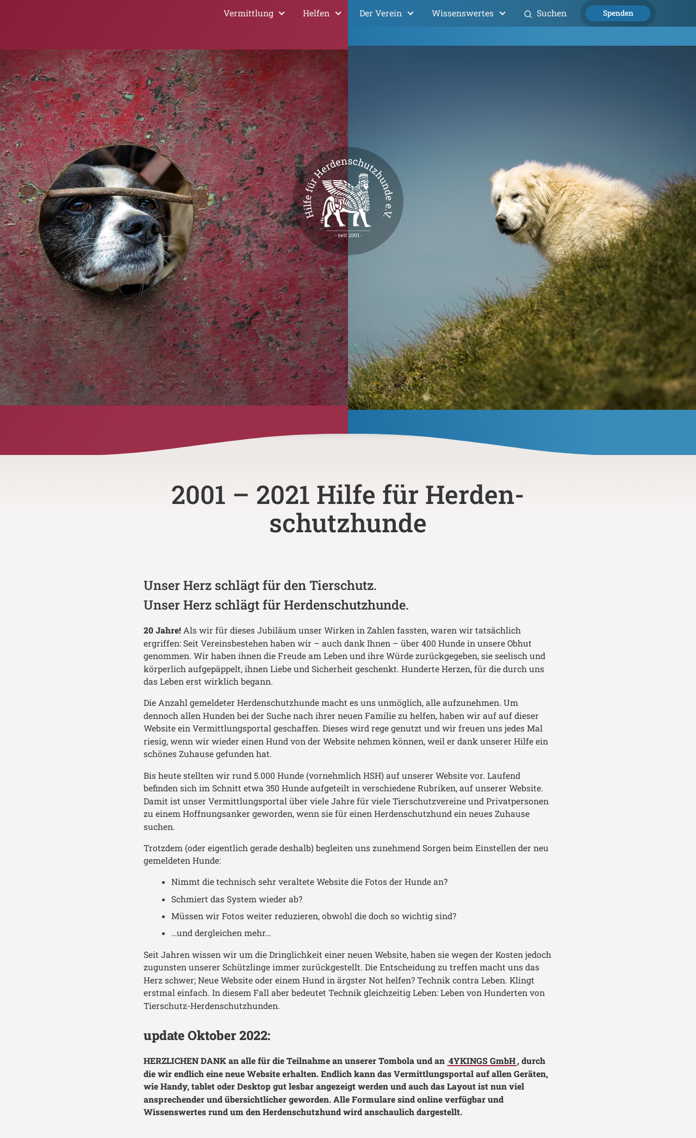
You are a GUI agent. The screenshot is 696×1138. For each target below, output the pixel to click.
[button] (255, 13)
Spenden (618, 13)
